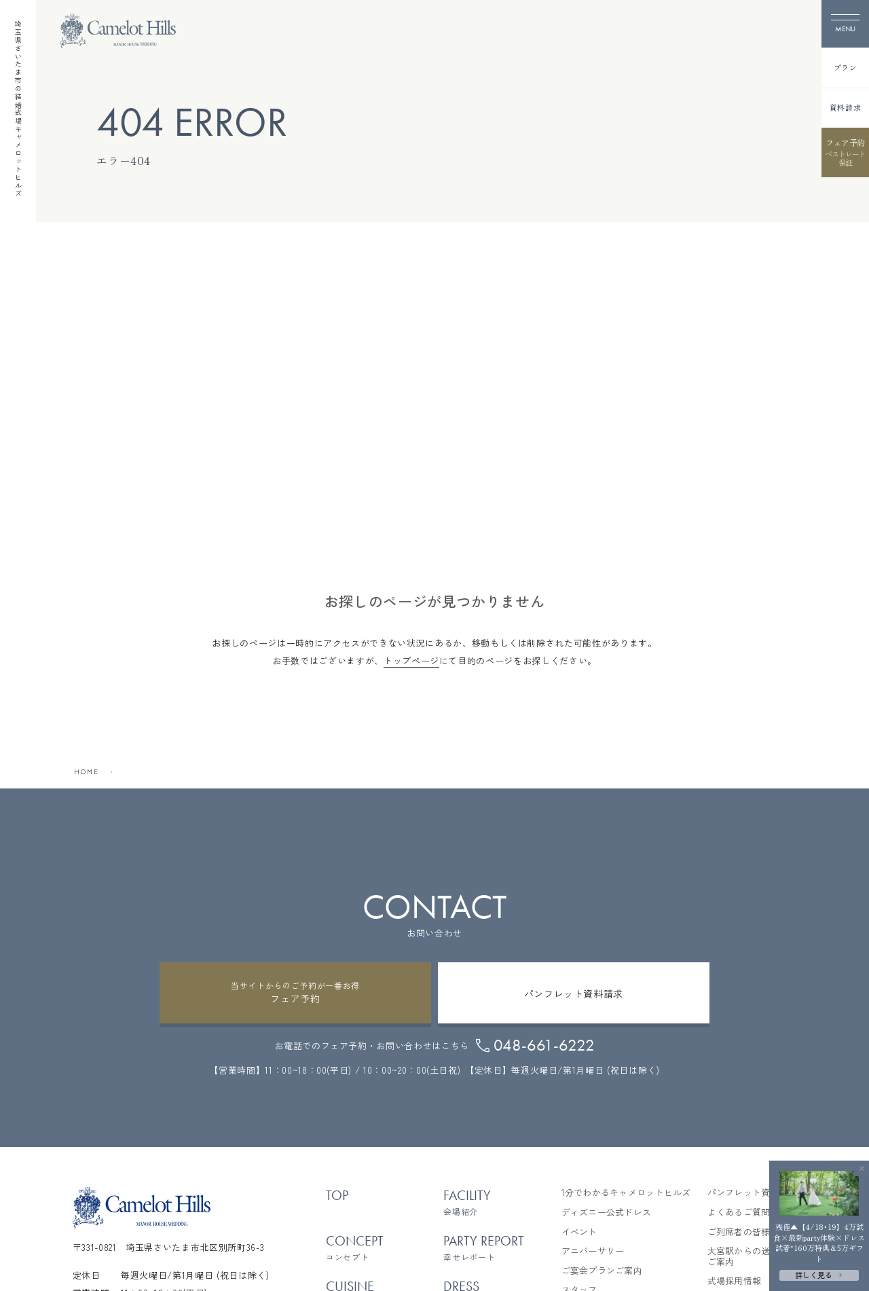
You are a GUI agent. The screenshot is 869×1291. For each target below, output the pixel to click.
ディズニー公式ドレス (606, 1212)
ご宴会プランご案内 (601, 1270)
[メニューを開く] (845, 24)
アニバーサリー (593, 1250)
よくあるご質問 (739, 1212)
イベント (579, 1231)
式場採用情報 (734, 1280)
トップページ (411, 660)
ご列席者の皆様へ (743, 1231)
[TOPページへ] (118, 31)
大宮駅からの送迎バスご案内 (752, 1256)
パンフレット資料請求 (752, 1192)
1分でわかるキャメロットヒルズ (626, 1192)
